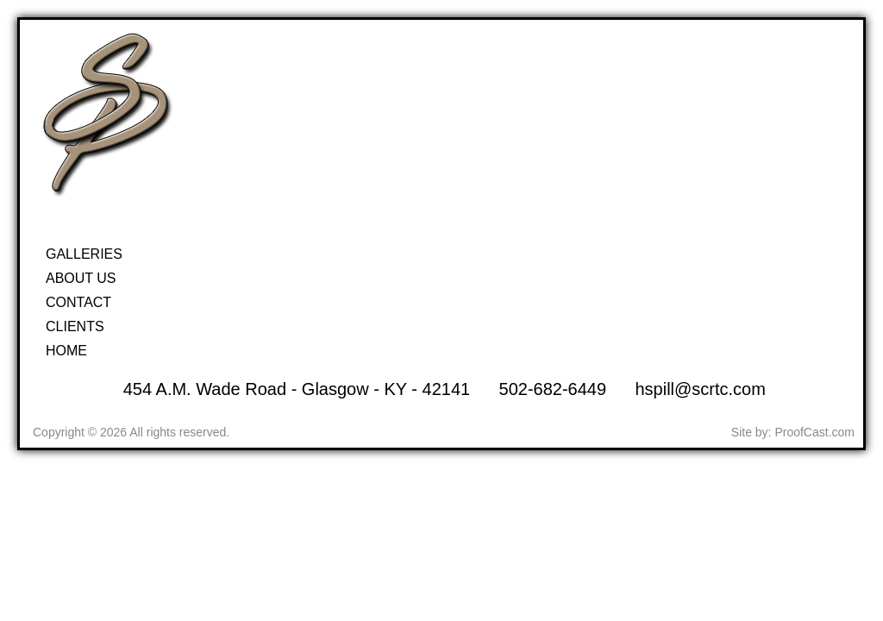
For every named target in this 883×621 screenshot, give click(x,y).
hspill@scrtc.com (700, 389)
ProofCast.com (814, 432)
